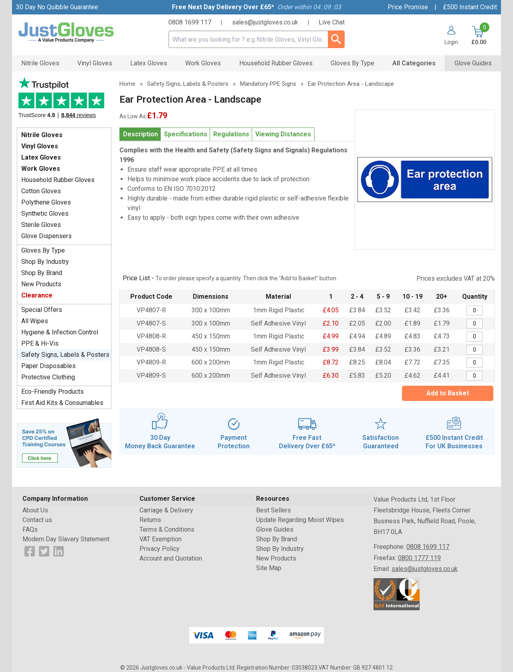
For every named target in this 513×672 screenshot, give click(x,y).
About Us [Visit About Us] (35, 510)
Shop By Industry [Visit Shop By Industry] (280, 549)
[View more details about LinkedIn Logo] (58, 551)
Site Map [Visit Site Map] (268, 568)
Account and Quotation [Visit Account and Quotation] (170, 558)
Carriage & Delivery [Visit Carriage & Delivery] (166, 510)
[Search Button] (336, 39)
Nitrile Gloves (42, 135)
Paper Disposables (48, 366)
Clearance (37, 295)
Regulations (231, 134)
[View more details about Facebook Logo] (29, 551)
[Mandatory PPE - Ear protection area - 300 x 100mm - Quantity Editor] (475, 311)
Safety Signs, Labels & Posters (65, 354)
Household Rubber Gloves (58, 180)
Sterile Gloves (41, 225)
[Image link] (64, 442)
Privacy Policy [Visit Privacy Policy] (159, 549)
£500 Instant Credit (470, 7)
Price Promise (408, 7)
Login (451, 42)
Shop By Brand (41, 273)
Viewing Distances (283, 134)
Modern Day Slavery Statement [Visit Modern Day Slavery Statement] (65, 539)
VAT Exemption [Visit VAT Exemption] (160, 539)
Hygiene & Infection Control (59, 332)
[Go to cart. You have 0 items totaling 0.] (478, 35)
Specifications (185, 134)
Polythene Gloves (46, 202)
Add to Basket (447, 393)
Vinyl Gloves (39, 146)
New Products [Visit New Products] (276, 558)
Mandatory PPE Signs (268, 83)
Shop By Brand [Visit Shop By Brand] (276, 539)
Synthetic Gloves (45, 213)
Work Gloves (40, 168)
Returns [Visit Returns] (150, 520)
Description (140, 134)
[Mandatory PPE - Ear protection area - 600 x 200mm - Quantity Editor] (475, 363)
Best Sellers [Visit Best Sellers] (273, 510)
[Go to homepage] (76, 32)
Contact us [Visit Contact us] (37, 520)
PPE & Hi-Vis (40, 343)
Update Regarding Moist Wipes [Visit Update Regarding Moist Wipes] (300, 520)
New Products (41, 284)
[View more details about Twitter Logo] (44, 551)
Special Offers (41, 310)
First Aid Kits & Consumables (62, 403)
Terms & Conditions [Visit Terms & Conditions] (166, 529)
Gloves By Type (43, 250)
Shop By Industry (45, 261)
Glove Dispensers (46, 236)
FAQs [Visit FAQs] (30, 529)
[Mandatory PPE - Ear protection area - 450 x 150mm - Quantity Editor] (475, 337)
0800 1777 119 (419, 558)
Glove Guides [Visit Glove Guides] (274, 529)
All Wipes (34, 321)
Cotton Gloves (41, 191)
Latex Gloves (41, 157)
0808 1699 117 (189, 22)
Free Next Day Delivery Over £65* (223, 7)
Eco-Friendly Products (52, 391)
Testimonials (64, 100)
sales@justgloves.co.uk (265, 22)
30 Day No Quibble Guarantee (57, 7)
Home (127, 83)
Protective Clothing (48, 377)
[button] (448, 35)
